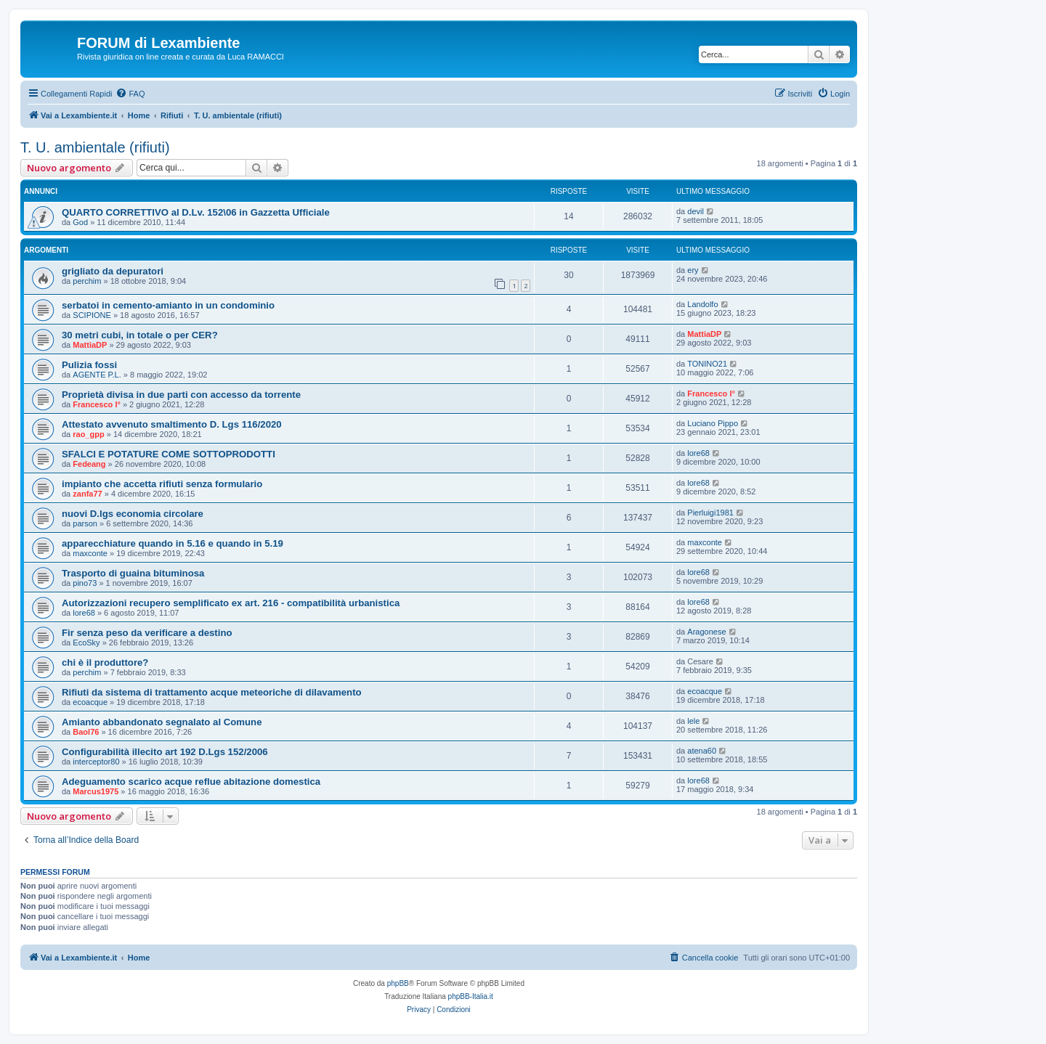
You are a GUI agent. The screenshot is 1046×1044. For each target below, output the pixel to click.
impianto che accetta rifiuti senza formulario (162, 483)
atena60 (701, 750)
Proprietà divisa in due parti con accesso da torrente (181, 394)
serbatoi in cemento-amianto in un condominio (168, 305)
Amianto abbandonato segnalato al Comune (162, 722)
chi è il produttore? (105, 662)
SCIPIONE (92, 315)
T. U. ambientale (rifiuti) (95, 147)
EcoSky (86, 642)
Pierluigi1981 (710, 512)
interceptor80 (96, 761)
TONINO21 (707, 363)
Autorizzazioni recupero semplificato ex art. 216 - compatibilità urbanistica (231, 603)
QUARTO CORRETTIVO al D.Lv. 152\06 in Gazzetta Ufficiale (196, 212)
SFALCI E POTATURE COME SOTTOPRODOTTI (168, 454)
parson (85, 523)
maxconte (90, 553)
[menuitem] (130, 93)
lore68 (698, 453)
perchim (87, 281)
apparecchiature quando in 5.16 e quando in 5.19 (172, 543)
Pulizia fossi (89, 364)
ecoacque (90, 702)
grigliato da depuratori (112, 271)
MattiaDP (90, 344)
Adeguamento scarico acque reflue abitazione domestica (191, 781)
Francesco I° (97, 404)
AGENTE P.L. (97, 374)
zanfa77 (87, 493)
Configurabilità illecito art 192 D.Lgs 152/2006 (165, 751)
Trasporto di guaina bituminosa (133, 573)
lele (693, 721)
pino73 (85, 583)
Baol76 (86, 731)
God (80, 222)
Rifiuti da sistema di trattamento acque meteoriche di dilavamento (212, 692)
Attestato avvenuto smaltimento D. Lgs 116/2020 (172, 424)
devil (695, 211)
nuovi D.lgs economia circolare (132, 513)
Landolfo (702, 304)
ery (692, 270)
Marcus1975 (95, 791)
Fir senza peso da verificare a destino (147, 632)
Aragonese (706, 631)
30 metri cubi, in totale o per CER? (140, 335)
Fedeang (89, 464)
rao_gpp (88, 434)
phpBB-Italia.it (470, 996)
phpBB (398, 983)
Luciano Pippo (712, 423)
